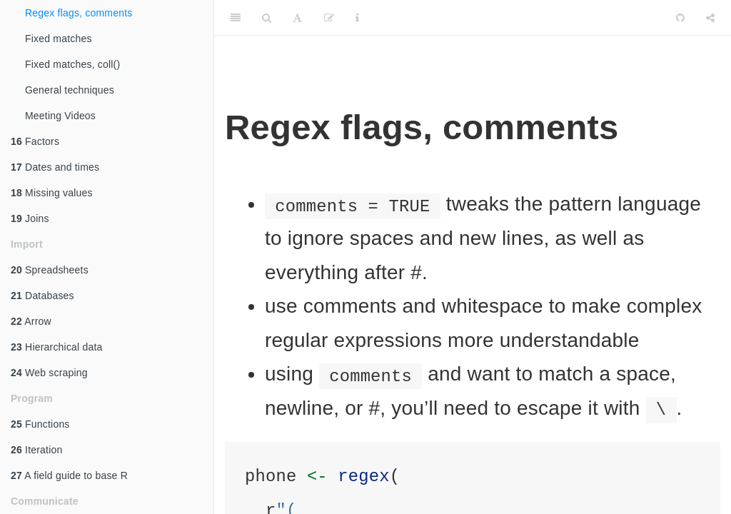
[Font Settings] (297, 18)
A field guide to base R (69, 475)
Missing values (52, 192)
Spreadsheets (50, 270)
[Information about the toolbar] (357, 18)
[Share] (710, 18)
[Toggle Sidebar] (235, 18)
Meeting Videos (60, 115)
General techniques (69, 90)
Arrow (31, 321)
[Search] (266, 18)
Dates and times (55, 167)
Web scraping (49, 372)
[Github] (680, 18)
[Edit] (329, 18)
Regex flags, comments (78, 13)
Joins (30, 218)
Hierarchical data (57, 347)
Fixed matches (58, 38)
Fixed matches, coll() (72, 64)
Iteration (36, 449)
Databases (42, 295)
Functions (40, 424)
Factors (35, 141)
